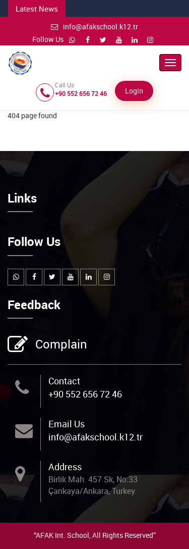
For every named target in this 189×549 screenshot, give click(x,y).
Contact (64, 381)
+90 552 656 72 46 (85, 394)
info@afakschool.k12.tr (94, 26)
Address (65, 467)
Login (134, 90)
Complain (60, 345)
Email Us (66, 424)
